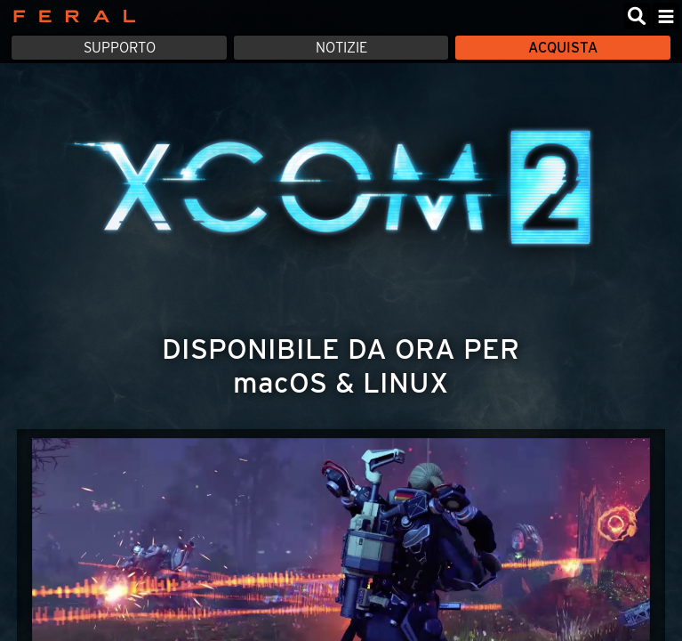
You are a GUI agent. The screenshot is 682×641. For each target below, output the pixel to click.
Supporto (120, 47)
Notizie (341, 47)
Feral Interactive (69, 16)
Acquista (563, 47)
